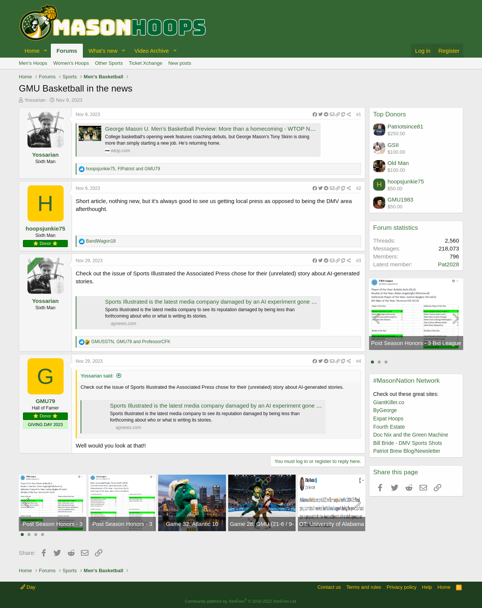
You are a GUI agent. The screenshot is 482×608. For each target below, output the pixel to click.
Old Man (398, 163)
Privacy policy (401, 587)
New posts (179, 63)
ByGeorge (385, 410)
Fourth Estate (389, 427)
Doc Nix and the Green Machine (410, 435)
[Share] (332, 114)
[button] (45, 51)
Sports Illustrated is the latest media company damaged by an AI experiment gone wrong (216, 301)
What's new (102, 50)
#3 (358, 260)
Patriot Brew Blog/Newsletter (406, 451)
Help (427, 587)
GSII (393, 145)
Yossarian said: (97, 376)
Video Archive (151, 50)
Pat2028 (448, 264)
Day (27, 587)
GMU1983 (400, 199)
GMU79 (45, 401)
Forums (66, 50)
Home (32, 50)
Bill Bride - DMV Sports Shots (407, 443)
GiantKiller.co (388, 402)
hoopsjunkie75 (45, 228)
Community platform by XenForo (241, 601)
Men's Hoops (33, 63)
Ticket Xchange (145, 63)
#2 (358, 188)
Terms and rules (363, 587)
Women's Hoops (71, 63)
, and (123, 168)
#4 (358, 361)
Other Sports (109, 63)
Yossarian (35, 100)
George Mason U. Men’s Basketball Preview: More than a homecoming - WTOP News (212, 128)
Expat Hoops (388, 419)
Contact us (329, 587)
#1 (358, 114)
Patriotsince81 (405, 126)
